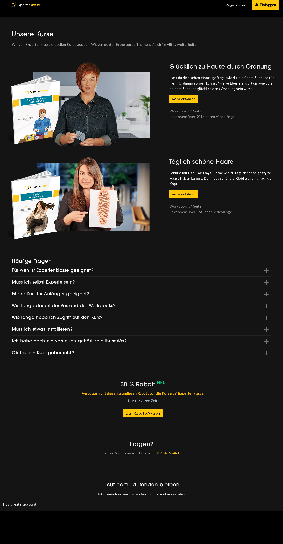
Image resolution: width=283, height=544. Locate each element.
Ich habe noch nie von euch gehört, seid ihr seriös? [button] (69, 341)
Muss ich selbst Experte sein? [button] (43, 282)
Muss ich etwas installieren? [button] (42, 329)
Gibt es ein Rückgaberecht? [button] (43, 353)
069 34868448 (167, 453)
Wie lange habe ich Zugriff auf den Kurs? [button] (57, 318)
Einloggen (265, 4)
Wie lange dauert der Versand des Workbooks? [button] (64, 306)
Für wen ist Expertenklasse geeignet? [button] (52, 270)
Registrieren (236, 5)
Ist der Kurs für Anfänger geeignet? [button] (50, 294)
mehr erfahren (184, 99)
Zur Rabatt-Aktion (143, 413)
